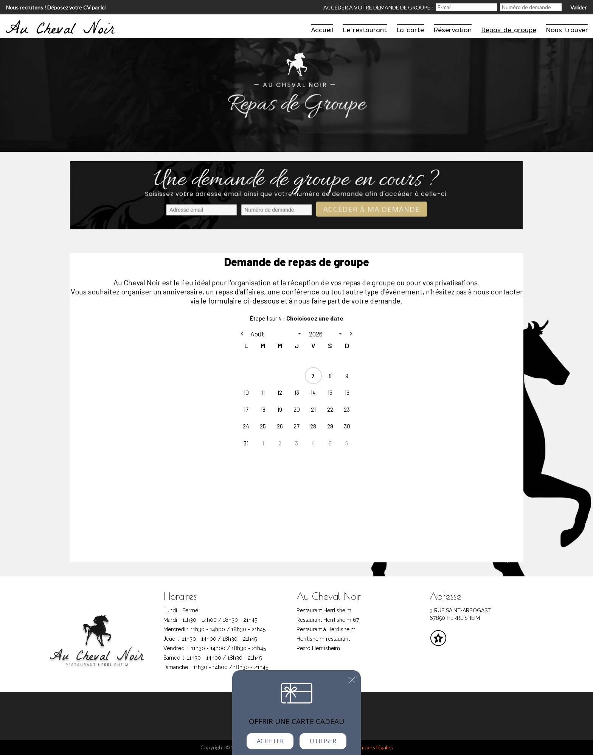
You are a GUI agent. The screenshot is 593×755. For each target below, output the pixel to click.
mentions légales (373, 747)
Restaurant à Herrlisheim (325, 629)
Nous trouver (567, 29)
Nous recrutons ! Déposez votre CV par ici (56, 7)
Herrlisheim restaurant (323, 639)
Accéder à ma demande (370, 209)
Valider (578, 7)
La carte (410, 29)
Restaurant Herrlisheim (323, 610)
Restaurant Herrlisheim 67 (327, 620)
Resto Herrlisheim (318, 648)
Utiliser (323, 741)
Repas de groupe (508, 29)
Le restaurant (365, 29)
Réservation (453, 29)
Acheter (270, 741)
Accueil (322, 29)
